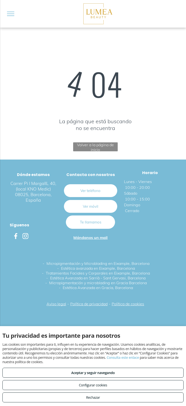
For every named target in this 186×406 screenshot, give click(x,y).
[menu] (10, 14)
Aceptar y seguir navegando (93, 372)
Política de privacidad (89, 303)
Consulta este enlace (123, 357)
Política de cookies (128, 303)
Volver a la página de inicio (95, 146)
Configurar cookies (93, 385)
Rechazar (93, 397)
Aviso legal (56, 303)
